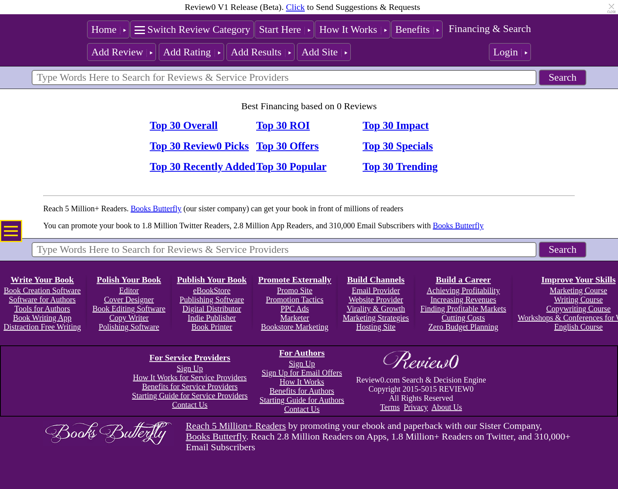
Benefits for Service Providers (190, 386)
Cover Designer (129, 299)
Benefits (413, 29)
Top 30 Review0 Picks (199, 146)
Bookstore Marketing (295, 326)
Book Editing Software (128, 308)
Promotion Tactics (294, 299)
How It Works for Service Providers (190, 377)
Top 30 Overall (184, 125)
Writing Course (578, 299)
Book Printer (212, 326)
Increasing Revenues (463, 299)
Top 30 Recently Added (202, 166)
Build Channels (376, 279)
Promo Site (294, 290)
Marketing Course (578, 290)
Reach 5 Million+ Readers (236, 426)
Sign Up (190, 368)
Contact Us (189, 404)
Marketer (294, 317)
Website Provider (375, 299)
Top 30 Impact (396, 125)
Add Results (256, 52)
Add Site (319, 52)
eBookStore (211, 290)
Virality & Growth (375, 308)
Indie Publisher (212, 317)
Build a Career (463, 279)
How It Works (348, 29)
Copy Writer (128, 317)
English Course (578, 326)
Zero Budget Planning (463, 326)
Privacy (416, 407)
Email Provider (376, 290)
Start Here (280, 29)
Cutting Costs (463, 317)
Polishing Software (129, 326)
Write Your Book (42, 279)
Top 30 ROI (283, 125)
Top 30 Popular (291, 166)
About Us (447, 407)
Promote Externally (294, 279)
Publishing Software (212, 299)
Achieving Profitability (463, 290)
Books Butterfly (156, 208)
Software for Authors (42, 299)
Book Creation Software (42, 290)
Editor (129, 290)
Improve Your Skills (578, 279)
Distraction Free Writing (42, 326)
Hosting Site (376, 326)
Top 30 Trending (400, 166)
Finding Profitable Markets (463, 308)
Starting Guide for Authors (302, 400)
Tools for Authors (42, 308)
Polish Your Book (129, 279)
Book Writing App (42, 317)
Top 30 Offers (287, 146)
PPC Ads (294, 308)
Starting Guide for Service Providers (189, 395)
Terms (390, 407)
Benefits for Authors (302, 391)
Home (104, 29)
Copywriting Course (578, 308)
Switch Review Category (198, 29)
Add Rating (187, 52)
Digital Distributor (212, 308)
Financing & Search (490, 28)
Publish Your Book (212, 279)
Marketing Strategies (376, 317)
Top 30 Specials (398, 146)
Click (295, 7)
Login (505, 52)
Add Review (117, 52)
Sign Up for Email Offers (302, 372)
